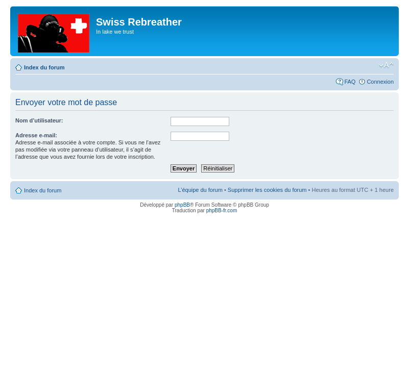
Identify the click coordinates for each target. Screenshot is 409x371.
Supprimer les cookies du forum (267, 190)
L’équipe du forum (200, 190)
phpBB (182, 205)
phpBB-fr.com (221, 210)
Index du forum (44, 67)
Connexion (380, 82)
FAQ (349, 82)
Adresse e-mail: (36, 135)
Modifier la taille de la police (386, 65)
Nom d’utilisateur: (39, 120)
